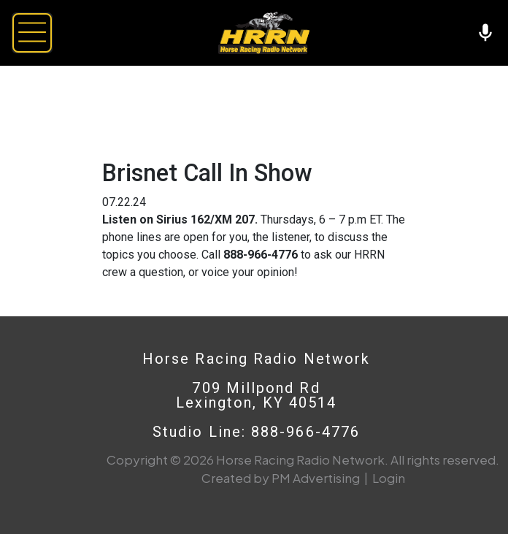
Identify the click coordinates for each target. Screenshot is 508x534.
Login (388, 478)
